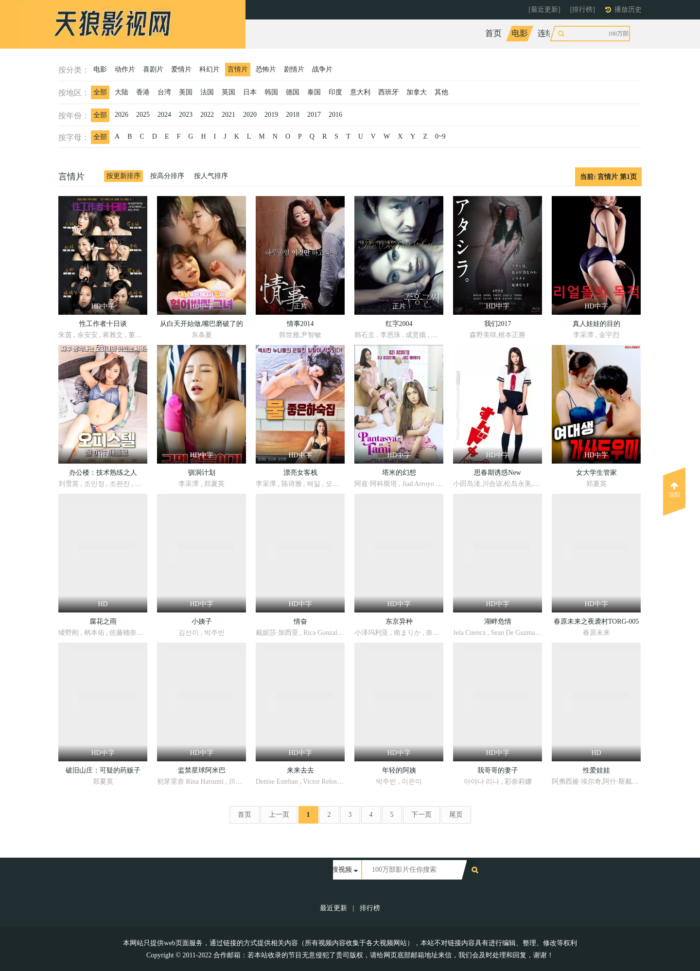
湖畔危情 (497, 621)
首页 (493, 33)
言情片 (238, 69)
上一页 (279, 814)
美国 (185, 92)
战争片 (322, 69)
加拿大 (416, 92)
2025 (143, 114)
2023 (185, 114)
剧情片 (294, 69)
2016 (335, 114)
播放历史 (628, 9)
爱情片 (181, 69)
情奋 (300, 621)
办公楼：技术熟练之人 (103, 472)
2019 (271, 114)
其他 (441, 92)
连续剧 (550, 33)
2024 (164, 114)
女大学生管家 (596, 472)
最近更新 (333, 908)
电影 (519, 33)
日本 (250, 92)
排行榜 (370, 908)
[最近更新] (544, 9)
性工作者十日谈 (103, 323)
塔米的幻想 (399, 472)
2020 (250, 114)
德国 (292, 92)
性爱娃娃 (596, 770)
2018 (292, 114)
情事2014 (300, 323)
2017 (314, 114)
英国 (228, 92)
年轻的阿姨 (399, 770)
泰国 (314, 92)
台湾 (164, 92)
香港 (143, 92)
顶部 (674, 490)
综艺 (580, 33)
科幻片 (209, 69)
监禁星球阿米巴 (202, 770)
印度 (335, 92)
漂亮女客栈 (300, 472)
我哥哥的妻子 (497, 770)
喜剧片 (153, 69)
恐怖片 (266, 69)
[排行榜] (582, 9)
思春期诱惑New (497, 472)
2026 (121, 114)
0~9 (440, 136)
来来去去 (300, 770)
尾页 (456, 814)
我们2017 (497, 323)
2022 (207, 114)
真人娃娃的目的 (596, 323)
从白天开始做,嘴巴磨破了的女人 (202, 325)
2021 (228, 114)
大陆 (121, 92)
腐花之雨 (103, 621)
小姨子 (202, 621)
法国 (207, 92)
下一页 (421, 814)
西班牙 (388, 92)
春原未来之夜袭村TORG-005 (596, 621)
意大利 (360, 92)
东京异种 (399, 621)
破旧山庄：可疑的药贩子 (103, 770)
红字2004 (399, 323)
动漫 (606, 33)
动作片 (125, 69)
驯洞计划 (201, 472)
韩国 (271, 92)
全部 (100, 92)
